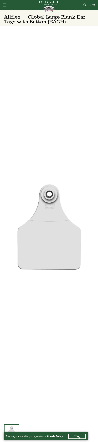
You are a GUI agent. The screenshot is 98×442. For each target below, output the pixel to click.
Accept (77, 436)
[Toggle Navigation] (4, 5)
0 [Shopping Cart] (90, 5)
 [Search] (84, 4)
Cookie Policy (55, 436)
